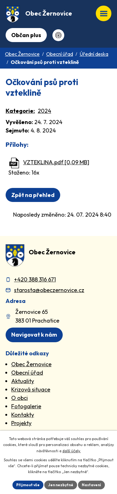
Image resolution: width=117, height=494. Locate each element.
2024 (44, 110)
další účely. (71, 450)
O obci (19, 397)
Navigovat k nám (34, 334)
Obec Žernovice (22, 54)
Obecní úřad (59, 54)
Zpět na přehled (33, 195)
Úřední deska (94, 54)
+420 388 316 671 (35, 279)
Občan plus (26, 35)
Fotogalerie (26, 406)
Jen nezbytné (60, 484)
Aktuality (22, 381)
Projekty (21, 423)
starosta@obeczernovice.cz (49, 290)
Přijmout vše (28, 484)
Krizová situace (30, 389)
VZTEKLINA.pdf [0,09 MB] (56, 162)
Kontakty (22, 414)
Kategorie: (20, 110)
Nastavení (91, 484)
